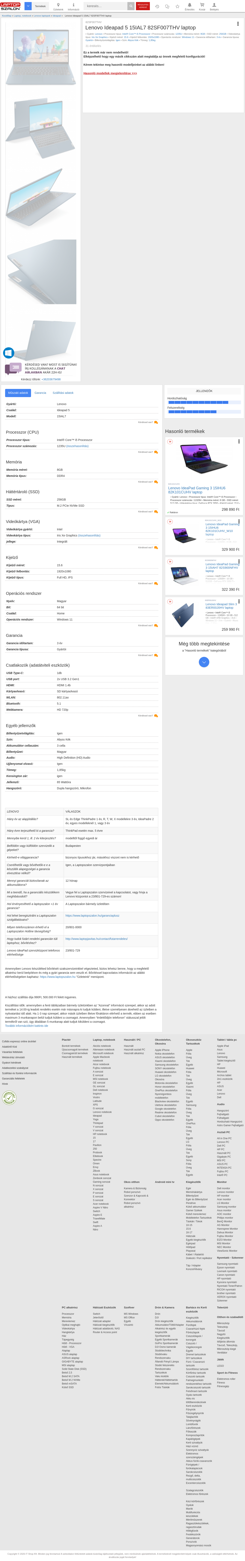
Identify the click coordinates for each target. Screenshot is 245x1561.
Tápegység (68, 1339)
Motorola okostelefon (166, 1083)
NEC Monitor (224, 1247)
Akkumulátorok (196, 1321)
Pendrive (191, 1203)
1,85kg (152, 40)
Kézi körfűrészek (197, 1501)
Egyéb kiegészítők (196, 1239)
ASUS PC (222, 1164)
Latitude (97, 1101)
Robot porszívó (132, 1192)
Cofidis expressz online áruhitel (19, 1041)
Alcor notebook (101, 1064)
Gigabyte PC (224, 1156)
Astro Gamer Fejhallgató (230, 1125)
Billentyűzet (192, 1195)
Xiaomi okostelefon (165, 1061)
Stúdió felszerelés (165, 1365)
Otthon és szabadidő (230, 1317)
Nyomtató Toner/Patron (229, 1286)
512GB (209, 581)
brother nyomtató (226, 1293)
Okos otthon (132, 1182)
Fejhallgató (223, 1114)
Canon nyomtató (226, 1274)
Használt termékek (72, 1057)
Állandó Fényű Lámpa (167, 1361)
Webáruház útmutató (13, 1057)
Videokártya (68, 1328)
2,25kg (231, 550)
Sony (189, 1160)
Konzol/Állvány (194, 1269)
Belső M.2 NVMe (72, 1380)
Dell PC (221, 1145)
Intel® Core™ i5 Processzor (136, 34)
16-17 (189, 1232)
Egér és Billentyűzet (197, 1199)
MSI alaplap (68, 1365)
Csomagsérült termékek (75, 1053)
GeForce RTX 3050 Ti (224, 581)
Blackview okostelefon (167, 1101)
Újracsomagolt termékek (75, 1049)
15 (94, 1137)
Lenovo (98, 34)
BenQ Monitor (224, 1221)
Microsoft (222, 1071)
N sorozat (98, 1185)
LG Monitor (223, 1203)
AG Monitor (223, 1225)
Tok (188, 1061)
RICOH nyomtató (226, 1289)
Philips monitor (225, 1217)
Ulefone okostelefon (166, 1105)
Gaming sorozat (102, 1181)
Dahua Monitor (225, 1232)
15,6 (236, 503)
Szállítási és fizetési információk (19, 1073)
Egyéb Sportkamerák (167, 1339)
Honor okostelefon (165, 1086)
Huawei (190, 1068)
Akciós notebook (102, 1046)
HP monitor (223, 1195)
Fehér (231, 587)
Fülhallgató (223, 1118)
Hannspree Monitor (227, 1228)
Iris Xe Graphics (100, 37)
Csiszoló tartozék (195, 1376)
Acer (219, 1090)
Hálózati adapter (102, 1321)
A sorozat (98, 1071)
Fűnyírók (191, 1409)
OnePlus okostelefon (166, 1090)
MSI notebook (100, 1079)
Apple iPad (223, 1046)
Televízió (222, 1307)
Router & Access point (105, 1332)
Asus (220, 1049)
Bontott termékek (71, 1046)
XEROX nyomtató (226, 1297)
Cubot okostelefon (165, 1116)
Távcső (221, 1330)
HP (218, 1064)
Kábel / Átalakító (195, 1254)
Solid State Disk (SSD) (74, 1369)
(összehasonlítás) (77, 446)
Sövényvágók (195, 1420)
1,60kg (214, 623)
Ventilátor (222, 1352)
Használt (129, 1046)
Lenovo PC (223, 1142)
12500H (221, 579)
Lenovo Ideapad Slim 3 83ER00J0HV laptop (221, 605)
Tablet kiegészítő (226, 1060)
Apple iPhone (162, 1050)
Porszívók (191, 1541)
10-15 (189, 1225)
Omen (96, 1163)
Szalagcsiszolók (194, 1490)
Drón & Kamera (164, 1307)
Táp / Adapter (193, 1265)
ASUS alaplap (70, 1354)
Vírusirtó (128, 1324)
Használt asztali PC (134, 1049)
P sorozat (98, 1192)
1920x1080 (153, 37)
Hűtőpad (190, 1247)
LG (187, 1141)
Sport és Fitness (227, 1372)
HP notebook (100, 1134)
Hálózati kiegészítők (104, 1324)
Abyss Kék (133, 40)
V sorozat (98, 1130)
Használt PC (224, 1153)
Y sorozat (98, 1126)
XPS (95, 1104)
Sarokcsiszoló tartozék (198, 1387)
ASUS (220, 1086)
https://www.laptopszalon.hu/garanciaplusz (92, 915)
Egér (188, 1188)
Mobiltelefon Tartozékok (199, 1217)
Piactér (66, 1039)
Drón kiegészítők (164, 1321)
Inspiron (97, 1093)
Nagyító (221, 1334)
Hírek (5, 1083)
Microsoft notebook (103, 1053)
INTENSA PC (224, 1167)
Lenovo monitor (225, 1192)
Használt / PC (132, 1039)
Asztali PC (223, 1132)
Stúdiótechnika (163, 1350)
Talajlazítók (192, 1417)
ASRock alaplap (71, 1358)
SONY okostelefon (165, 1068)
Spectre (97, 1159)
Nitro (95, 1229)
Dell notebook (100, 1090)
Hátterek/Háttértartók (166, 1380)
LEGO (220, 1365)
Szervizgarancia (214, 587)
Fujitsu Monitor (225, 1236)
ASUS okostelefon (165, 1057)
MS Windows (131, 1313)
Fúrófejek (193, 1325)
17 (94, 1141)
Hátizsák (190, 1236)
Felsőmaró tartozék (196, 1391)
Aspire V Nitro (101, 1207)
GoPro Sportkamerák (166, 1343)
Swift (95, 1222)
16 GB (229, 579)
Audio (221, 1104)
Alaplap (66, 1350)
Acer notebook (101, 1203)
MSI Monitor (223, 1243)
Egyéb (189, 1064)
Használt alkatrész (134, 1053)
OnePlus (190, 1123)
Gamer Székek (194, 1210)
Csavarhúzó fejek (197, 1328)
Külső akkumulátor (196, 1206)
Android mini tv (164, 1182)
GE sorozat (100, 1082)
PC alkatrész (70, 1307)
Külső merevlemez (196, 1214)
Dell (219, 1097)
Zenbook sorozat (102, 1178)
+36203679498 (51, 379)
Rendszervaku (163, 1358)
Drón (157, 1313)
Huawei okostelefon (165, 1072)
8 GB (222, 500)
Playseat (190, 1250)
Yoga (95, 1119)
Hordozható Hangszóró (229, 1121)
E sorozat (98, 1075)
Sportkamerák (162, 1336)
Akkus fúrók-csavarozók (199, 1461)
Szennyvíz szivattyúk (197, 1450)
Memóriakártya (194, 1192)
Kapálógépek (193, 1439)
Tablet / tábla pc (227, 1039)
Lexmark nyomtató (227, 1271)
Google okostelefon (165, 1108)
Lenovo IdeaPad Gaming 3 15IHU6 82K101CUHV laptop (196, 490)
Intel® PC (222, 1175)
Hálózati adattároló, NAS (106, 1328)
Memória (66, 1317)
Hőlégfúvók (192, 1530)
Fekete (223, 550)
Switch (96, 1211)
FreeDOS (227, 584)
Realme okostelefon (166, 1112)
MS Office (129, 1317)
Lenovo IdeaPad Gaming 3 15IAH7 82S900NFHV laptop (222, 567)
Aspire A (97, 1226)
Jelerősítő (98, 1317)
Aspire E (97, 1214)
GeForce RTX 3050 (208, 503)
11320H (198, 500)
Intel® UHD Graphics (220, 618)
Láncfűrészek (195, 1428)
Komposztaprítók (195, 1435)
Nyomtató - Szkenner (230, 1257)
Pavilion (97, 1145)
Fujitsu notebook (102, 1068)
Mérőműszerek (194, 1519)
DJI (157, 1317)
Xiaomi (190, 1086)
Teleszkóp (222, 1327)
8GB (202, 34)
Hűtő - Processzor (71, 1343)
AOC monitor (224, 1214)
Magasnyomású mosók (198, 1545)
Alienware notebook (103, 1049)
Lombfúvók (192, 1424)
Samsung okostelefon (166, 1064)
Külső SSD (68, 1387)
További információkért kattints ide (26, 1025)
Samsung (191, 1105)
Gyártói (89, 40)
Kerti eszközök (194, 1405)
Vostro (96, 1097)
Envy (95, 1167)
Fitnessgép (223, 1386)
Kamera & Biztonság (135, 1188)
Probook (97, 1152)
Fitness (221, 1382)
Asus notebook (101, 1174)
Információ (73, 6)
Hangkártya (68, 1332)
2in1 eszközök (225, 1079)
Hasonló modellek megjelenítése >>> (110, 73)
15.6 (126, 37)
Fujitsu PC (222, 1171)
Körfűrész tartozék (196, 1372)
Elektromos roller (226, 1379)
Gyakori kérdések (11, 1062)
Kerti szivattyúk (194, 1442)
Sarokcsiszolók (195, 1472)
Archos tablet (224, 1075)
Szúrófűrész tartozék (197, 1369)
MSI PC (221, 1160)
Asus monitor (224, 1210)
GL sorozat (99, 1086)
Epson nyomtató (226, 1267)
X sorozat (98, 1189)
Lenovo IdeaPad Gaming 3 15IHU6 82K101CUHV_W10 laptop (222, 529)
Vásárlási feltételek (12, 1052)
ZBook (96, 1170)
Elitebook (98, 1156)
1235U (178, 34)
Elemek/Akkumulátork (167, 1383)
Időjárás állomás (226, 1341)
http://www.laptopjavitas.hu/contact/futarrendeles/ (97, 938)
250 (95, 1148)
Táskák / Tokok (194, 1221)
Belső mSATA (70, 1383)
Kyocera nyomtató (227, 1282)
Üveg (189, 1057)
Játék (220, 1359)
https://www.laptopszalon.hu (58, 976)
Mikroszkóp (223, 1323)
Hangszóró (223, 1110)
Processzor (68, 1313)
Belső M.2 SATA (70, 1376)
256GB (222, 34)
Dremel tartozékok (198, 1354)
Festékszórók (193, 1534)
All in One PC (224, 1138)
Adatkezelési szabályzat (15, 1068)
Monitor (222, 1182)
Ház (64, 1336)
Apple (189, 1050)
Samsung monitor (226, 1206)
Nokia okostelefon (164, 1053)
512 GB (174, 503)
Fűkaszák (191, 1431)
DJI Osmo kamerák (166, 1347)
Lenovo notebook (102, 1112)
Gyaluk (194, 1505)
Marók (192, 1508)
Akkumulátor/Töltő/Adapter (169, 1324)
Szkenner (222, 1300)
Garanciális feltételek (13, 1078)
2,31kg (209, 589)
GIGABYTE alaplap (73, 1361)
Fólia (188, 1053)
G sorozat (98, 1108)
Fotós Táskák (162, 1387)
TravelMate (99, 1218)
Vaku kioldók (162, 1376)
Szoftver (129, 1307)
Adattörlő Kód (9, 1046)
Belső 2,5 (67, 1372)
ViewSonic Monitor (227, 1250)
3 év (219, 37)
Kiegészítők (193, 1182)
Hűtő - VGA (68, 1347)
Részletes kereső (143, 6)
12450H (221, 615)
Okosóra (159, 1079)
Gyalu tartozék (194, 1394)
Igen (118, 40)
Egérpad (190, 1243)
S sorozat (98, 1200)
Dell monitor (223, 1188)
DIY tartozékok (194, 1358)
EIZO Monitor (224, 1239)
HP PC (220, 1149)
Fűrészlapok (194, 1332)
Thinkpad (98, 1123)
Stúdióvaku (161, 1354)
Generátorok (193, 1538)
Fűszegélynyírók (196, 1413)
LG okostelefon (163, 1075)
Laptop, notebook (104, 1039)
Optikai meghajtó (71, 1324)
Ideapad (97, 1115)
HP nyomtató (224, 1278)
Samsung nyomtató (227, 1263)
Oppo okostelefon (164, 1119)
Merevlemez (68, 1321)
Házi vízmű (192, 1446)
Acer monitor (224, 1199)
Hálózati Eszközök (104, 1307)
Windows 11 (188, 37)
